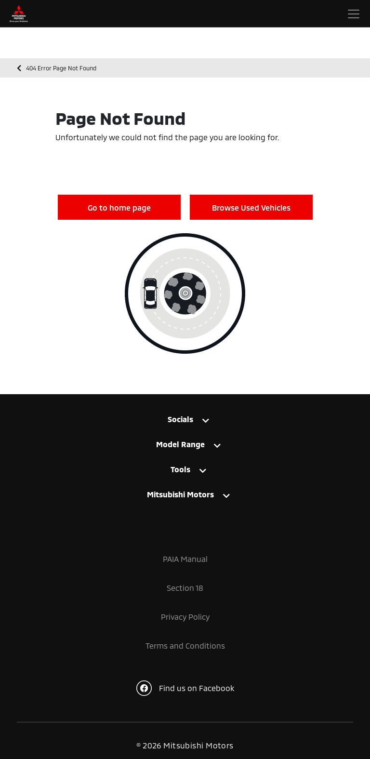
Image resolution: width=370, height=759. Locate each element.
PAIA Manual (185, 558)
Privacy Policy (185, 616)
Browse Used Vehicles (251, 207)
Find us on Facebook (185, 688)
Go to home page (119, 207)
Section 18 (185, 587)
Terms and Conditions (185, 645)
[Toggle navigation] (353, 14)
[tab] (185, 424)
